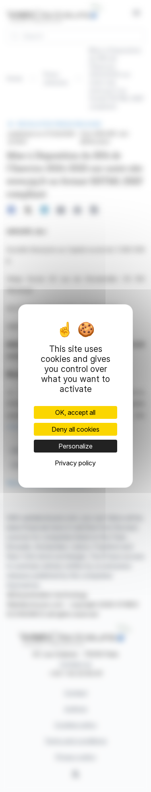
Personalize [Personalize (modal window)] (75, 446)
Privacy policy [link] (75, 463)
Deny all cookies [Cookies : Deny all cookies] (75, 429)
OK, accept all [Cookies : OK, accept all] (75, 412)
